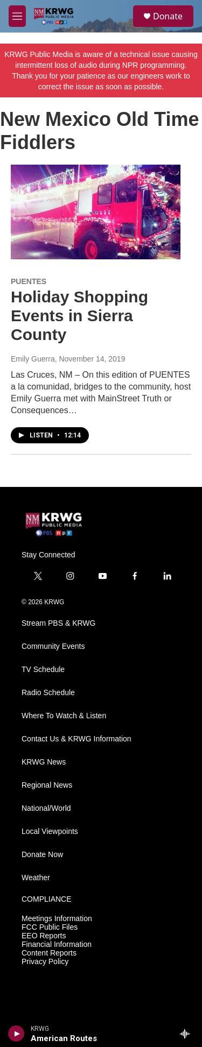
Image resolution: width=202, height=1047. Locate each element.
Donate (168, 16)
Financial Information (57, 944)
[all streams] (187, 1033)
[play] (16, 1033)
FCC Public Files (50, 927)
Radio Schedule (48, 693)
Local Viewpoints (50, 831)
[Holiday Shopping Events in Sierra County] (95, 212)
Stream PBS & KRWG (58, 623)
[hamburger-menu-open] (17, 16)
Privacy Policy (45, 962)
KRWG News (44, 762)
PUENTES (28, 281)
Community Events (53, 646)
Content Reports (49, 953)
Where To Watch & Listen (64, 716)
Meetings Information (57, 919)
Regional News (47, 785)
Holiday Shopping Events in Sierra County (79, 315)
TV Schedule (43, 670)
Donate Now (42, 855)
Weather (36, 878)
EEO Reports (44, 936)
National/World (46, 808)
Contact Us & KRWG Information (76, 739)
